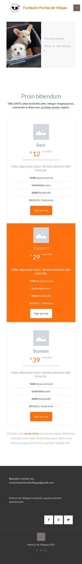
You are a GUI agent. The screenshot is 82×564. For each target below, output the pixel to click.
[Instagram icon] (45, 550)
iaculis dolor (31, 433)
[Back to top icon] (41, 537)
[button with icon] (48, 519)
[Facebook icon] (36, 550)
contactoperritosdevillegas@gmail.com (31, 482)
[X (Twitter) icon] (41, 550)
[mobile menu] (76, 8)
